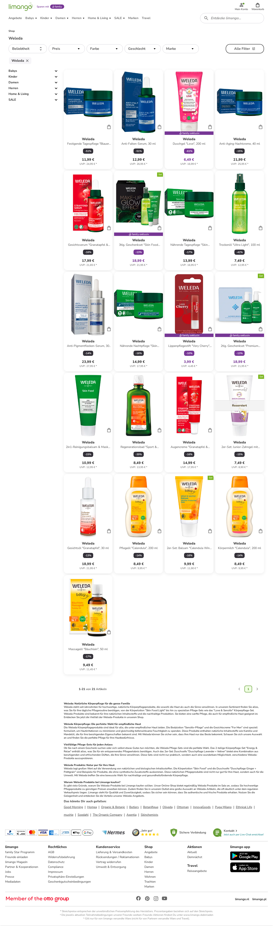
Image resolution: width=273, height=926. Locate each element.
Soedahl (83, 815)
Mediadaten (12, 882)
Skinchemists (149, 815)
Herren (13, 89)
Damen (14, 83)
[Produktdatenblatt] (88, 120)
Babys (13, 72)
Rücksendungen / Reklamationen (117, 858)
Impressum (55, 872)
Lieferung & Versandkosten (114, 853)
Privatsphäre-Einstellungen (66, 877)
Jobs (8, 872)
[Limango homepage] (21, 7)
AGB (51, 853)
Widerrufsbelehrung (61, 858)
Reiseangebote (197, 872)
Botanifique (150, 808)
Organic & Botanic (113, 808)
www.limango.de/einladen (198, 915)
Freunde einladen (16, 858)
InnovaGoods (202, 808)
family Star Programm (20, 853)
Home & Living (19, 95)
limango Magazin (16, 863)
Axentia (131, 815)
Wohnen (150, 877)
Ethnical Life (244, 808)
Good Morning (73, 808)
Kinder (13, 77)
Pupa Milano (223, 808)
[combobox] (232, 19)
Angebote (150, 853)
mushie (68, 815)
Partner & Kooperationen (21, 868)
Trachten (150, 882)
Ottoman (183, 808)
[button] (257, 7)
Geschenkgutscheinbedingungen (69, 882)
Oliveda (168, 808)
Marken (149, 887)
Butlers (134, 808)
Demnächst (194, 858)
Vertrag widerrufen (108, 863)
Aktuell (192, 853)
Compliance (55, 868)
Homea (92, 808)
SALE (12, 101)
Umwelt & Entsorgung (111, 868)
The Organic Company (107, 815)
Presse (9, 877)
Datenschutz (56, 863)
